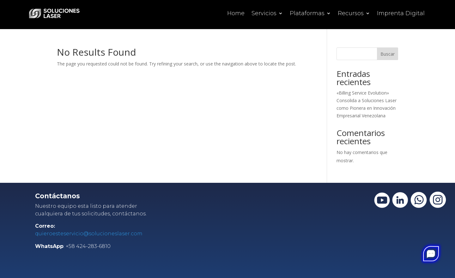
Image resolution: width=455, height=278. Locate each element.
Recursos (351, 14)
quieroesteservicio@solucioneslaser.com (89, 234)
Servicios (264, 14)
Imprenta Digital (401, 14)
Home (236, 14)
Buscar (387, 54)
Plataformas (307, 14)
